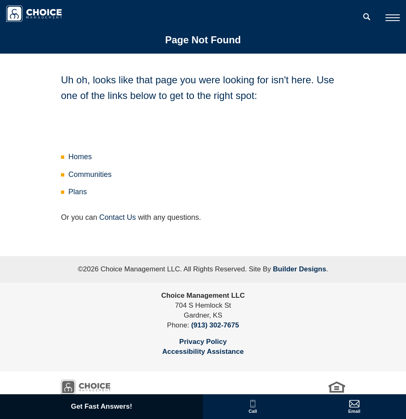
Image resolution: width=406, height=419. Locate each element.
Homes (80, 157)
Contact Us (117, 217)
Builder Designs (299, 269)
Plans (77, 192)
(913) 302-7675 (215, 325)
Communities (90, 174)
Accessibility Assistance (203, 351)
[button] (367, 22)
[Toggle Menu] (392, 17)
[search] (367, 16)
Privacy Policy (202, 342)
